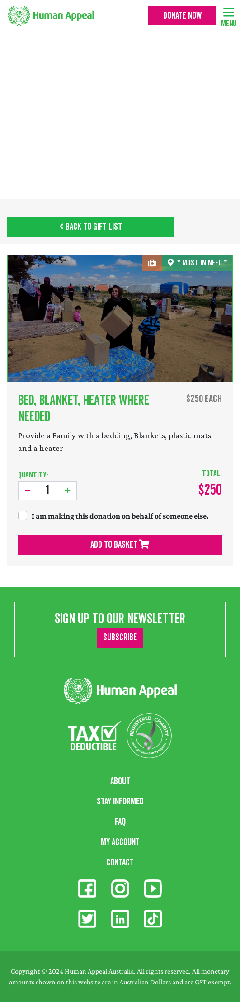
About (120, 781)
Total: (212, 473)
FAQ (120, 822)
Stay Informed (120, 802)
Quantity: (33, 475)
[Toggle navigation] (228, 11)
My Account (120, 842)
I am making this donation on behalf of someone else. (120, 515)
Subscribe (120, 637)
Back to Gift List (90, 227)
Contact (120, 863)
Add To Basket (120, 545)
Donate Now (182, 16)
